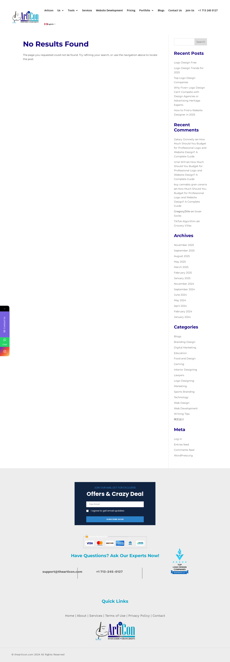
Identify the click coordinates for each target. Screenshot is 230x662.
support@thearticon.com (62, 571)
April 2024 (180, 305)
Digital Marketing (185, 347)
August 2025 (182, 256)
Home (69, 615)
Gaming (179, 364)
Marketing (180, 386)
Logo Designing (184, 380)
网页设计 (179, 419)
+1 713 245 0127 (208, 10)
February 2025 (183, 272)
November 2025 (184, 245)
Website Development (109, 10)
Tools (71, 10)
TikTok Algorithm (185, 221)
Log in (178, 439)
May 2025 (180, 261)
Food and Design (185, 358)
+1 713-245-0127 (109, 571)
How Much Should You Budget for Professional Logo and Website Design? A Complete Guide (190, 148)
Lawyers (179, 375)
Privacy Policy (139, 615)
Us (58, 10)
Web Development (186, 408)
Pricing (131, 10)
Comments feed (184, 450)
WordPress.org (183, 455)
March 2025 (181, 267)
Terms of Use (115, 615)
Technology (181, 397)
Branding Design (184, 342)
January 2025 (182, 278)
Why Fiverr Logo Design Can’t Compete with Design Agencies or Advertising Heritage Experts (189, 96)
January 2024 (182, 317)
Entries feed (181, 444)
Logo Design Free (185, 62)
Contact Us (175, 10)
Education (180, 353)
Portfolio (144, 10)
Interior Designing (185, 369)
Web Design (181, 402)
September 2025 (184, 250)
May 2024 (180, 300)
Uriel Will (180, 162)
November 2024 (184, 283)
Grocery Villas (182, 225)
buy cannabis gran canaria (190, 184)
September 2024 (184, 289)
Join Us (190, 10)
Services (87, 10)
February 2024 (183, 311)
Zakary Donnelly (184, 139)
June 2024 (180, 294)
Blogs (161, 10)
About (81, 615)
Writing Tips (182, 413)
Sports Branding (184, 391)
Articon (48, 10)
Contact (159, 615)
